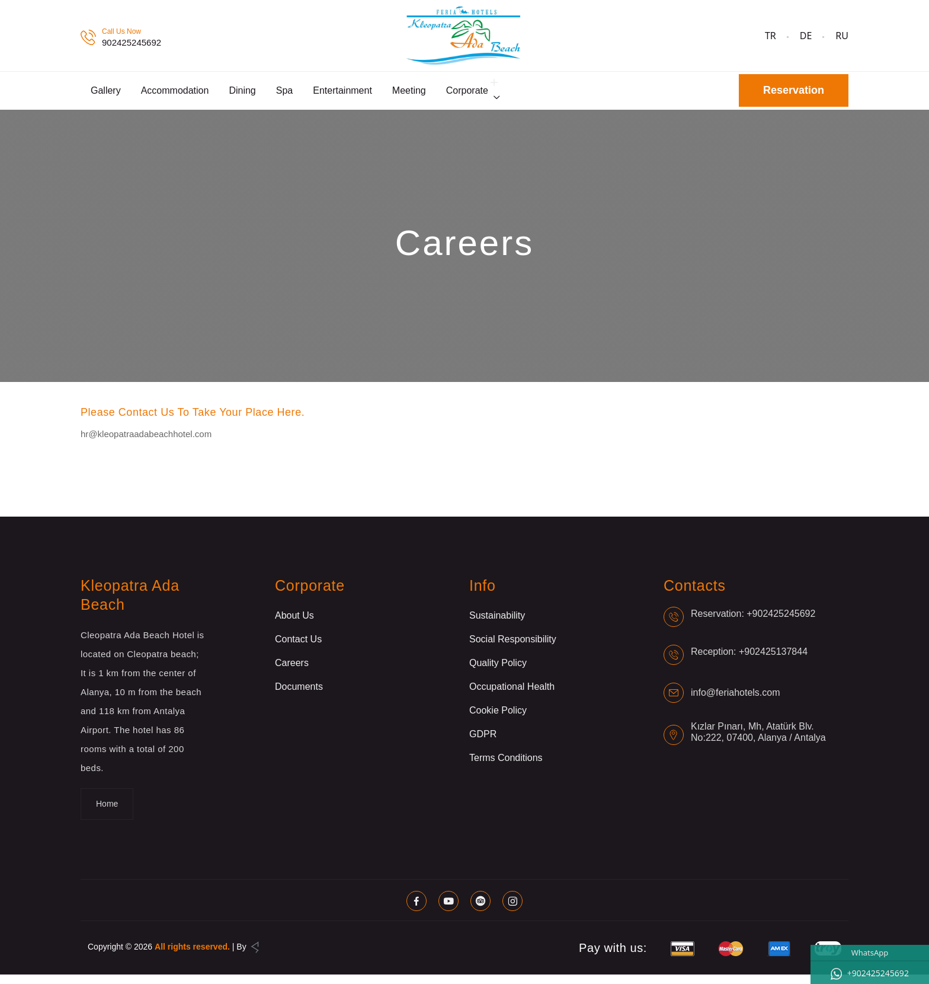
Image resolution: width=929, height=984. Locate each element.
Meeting (409, 95)
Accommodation (175, 95)
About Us (294, 625)
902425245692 (131, 42)
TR (770, 35)
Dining (242, 95)
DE (806, 35)
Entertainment (342, 95)
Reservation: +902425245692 (753, 623)
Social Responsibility (512, 649)
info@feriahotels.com (735, 702)
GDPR (482, 743)
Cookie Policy (498, 720)
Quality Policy (498, 672)
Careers (292, 672)
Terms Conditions (506, 767)
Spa (284, 95)
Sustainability (497, 625)
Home (107, 813)
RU (841, 35)
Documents (299, 696)
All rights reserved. (192, 956)
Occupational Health (512, 696)
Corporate (467, 95)
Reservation (793, 95)
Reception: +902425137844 (749, 661)
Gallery (106, 95)
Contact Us (298, 649)
